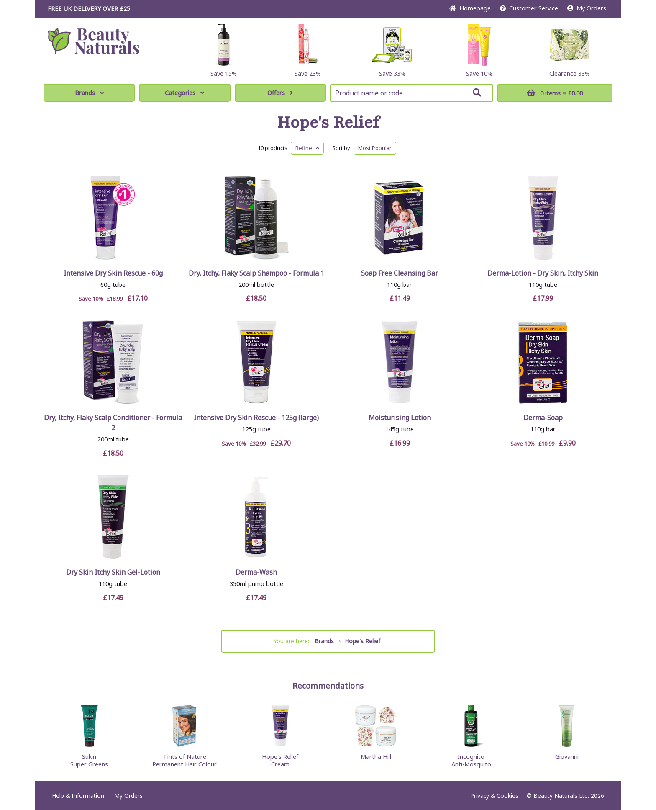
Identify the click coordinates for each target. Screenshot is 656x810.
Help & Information (78, 796)
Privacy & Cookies (494, 796)
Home (470, 8)
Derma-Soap (543, 417)
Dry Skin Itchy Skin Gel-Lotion (113, 572)
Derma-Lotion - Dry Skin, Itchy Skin (542, 273)
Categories (184, 93)
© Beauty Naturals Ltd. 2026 (565, 796)
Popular (375, 148)
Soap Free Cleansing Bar (399, 273)
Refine (307, 148)
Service (529, 8)
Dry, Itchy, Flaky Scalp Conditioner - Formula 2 (113, 422)
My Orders (586, 8)
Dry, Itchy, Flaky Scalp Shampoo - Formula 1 (256, 273)
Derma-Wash (256, 572)
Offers (280, 93)
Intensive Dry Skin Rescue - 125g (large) (256, 417)
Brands (89, 93)
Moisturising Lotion (400, 417)
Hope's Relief (328, 123)
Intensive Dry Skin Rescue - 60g (113, 273)
